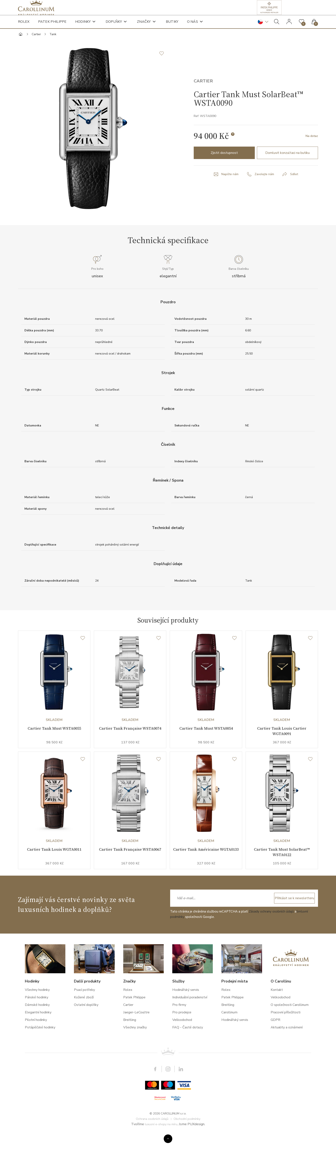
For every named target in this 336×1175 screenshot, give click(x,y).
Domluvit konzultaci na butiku (287, 169)
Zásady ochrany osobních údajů (271, 950)
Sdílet (296, 191)
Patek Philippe (52, 28)
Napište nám (228, 191)
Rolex (24, 28)
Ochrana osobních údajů (152, 1157)
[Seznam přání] (82, 662)
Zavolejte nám (264, 191)
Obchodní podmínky (187, 1157)
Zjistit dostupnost (224, 169)
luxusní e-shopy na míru (161, 1163)
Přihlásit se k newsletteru (289, 936)
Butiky (172, 28)
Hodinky (83, 28)
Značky (144, 28)
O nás (192, 28)
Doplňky (114, 28)
